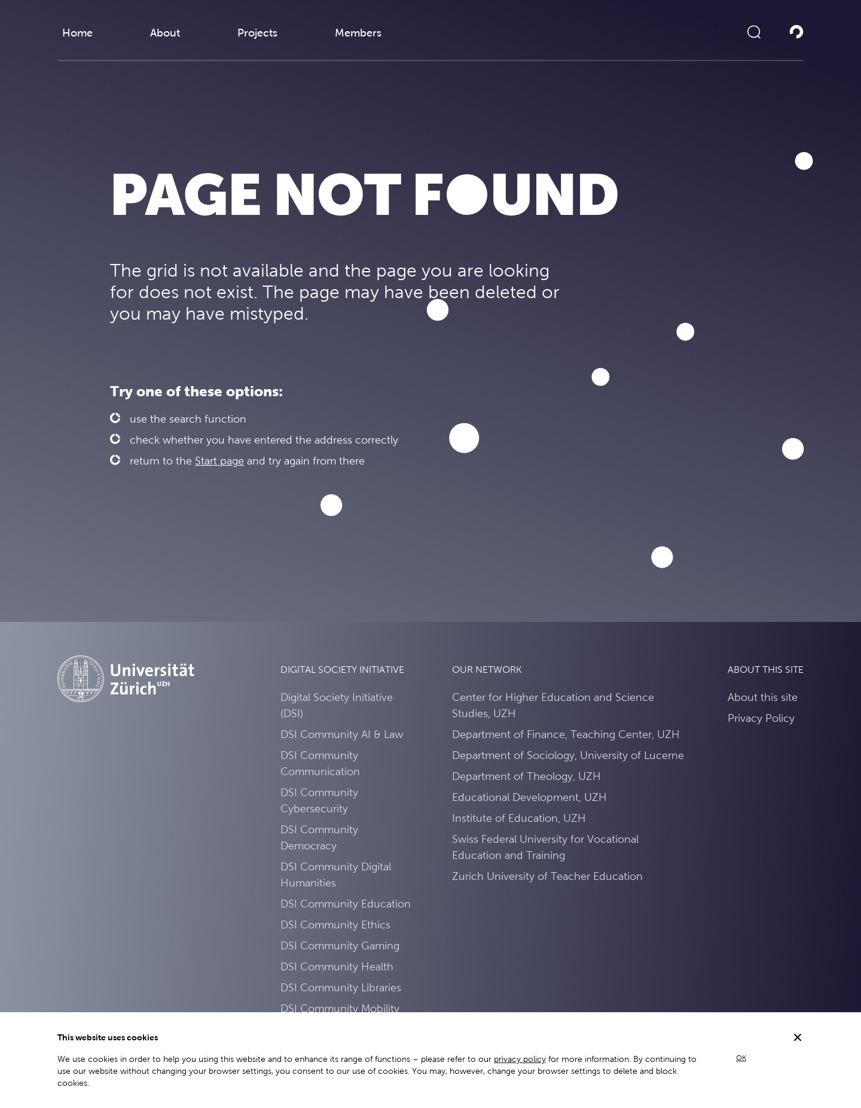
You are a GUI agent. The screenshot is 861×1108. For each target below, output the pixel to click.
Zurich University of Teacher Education (547, 876)
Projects (257, 32)
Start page (219, 460)
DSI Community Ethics (335, 924)
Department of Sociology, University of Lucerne (568, 755)
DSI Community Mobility (339, 1008)
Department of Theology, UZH (526, 776)
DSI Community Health (336, 966)
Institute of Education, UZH (519, 818)
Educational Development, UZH (529, 797)
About (165, 32)
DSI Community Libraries (340, 987)
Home (77, 32)
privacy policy (520, 1059)
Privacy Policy (761, 718)
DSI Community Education (345, 903)
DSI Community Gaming (339, 945)
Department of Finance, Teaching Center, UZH (566, 734)
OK (741, 1058)
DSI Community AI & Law (341, 734)
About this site (763, 697)
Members (358, 32)
